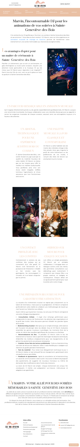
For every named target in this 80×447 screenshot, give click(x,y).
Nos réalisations (27, 434)
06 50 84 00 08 (15, 3)
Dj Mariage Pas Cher (46, 431)
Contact (25, 436)
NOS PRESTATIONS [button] (29, 11)
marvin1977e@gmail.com (15, 5)
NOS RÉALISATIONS (64, 12)
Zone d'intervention (46, 422)
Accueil (25, 422)
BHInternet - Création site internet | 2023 (40, 444)
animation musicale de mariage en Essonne (28, 39)
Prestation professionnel (30, 427)
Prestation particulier (29, 429)
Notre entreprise (28, 425)
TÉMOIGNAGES (53, 12)
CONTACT (74, 12)
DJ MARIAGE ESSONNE (6, 12)
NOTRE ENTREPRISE (18, 12)
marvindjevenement (65, 427)
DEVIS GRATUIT (65, 4)
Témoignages (27, 431)
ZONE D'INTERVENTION (41, 12)
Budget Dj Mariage (46, 428)
